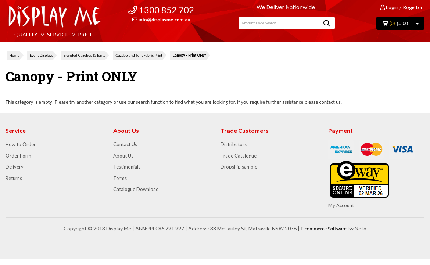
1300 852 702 (161, 9)
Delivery (15, 167)
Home (14, 55)
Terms (120, 178)
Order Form (18, 156)
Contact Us (125, 144)
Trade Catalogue (239, 156)
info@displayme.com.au (161, 20)
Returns (14, 178)
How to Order (21, 144)
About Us (123, 156)
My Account (341, 205)
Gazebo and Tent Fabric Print (138, 55)
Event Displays (41, 55)
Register (413, 7)
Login (389, 7)
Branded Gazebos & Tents (84, 55)
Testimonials (126, 167)
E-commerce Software (324, 229)
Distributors (234, 144)
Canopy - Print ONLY (189, 55)
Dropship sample (239, 167)
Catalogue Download (136, 189)
